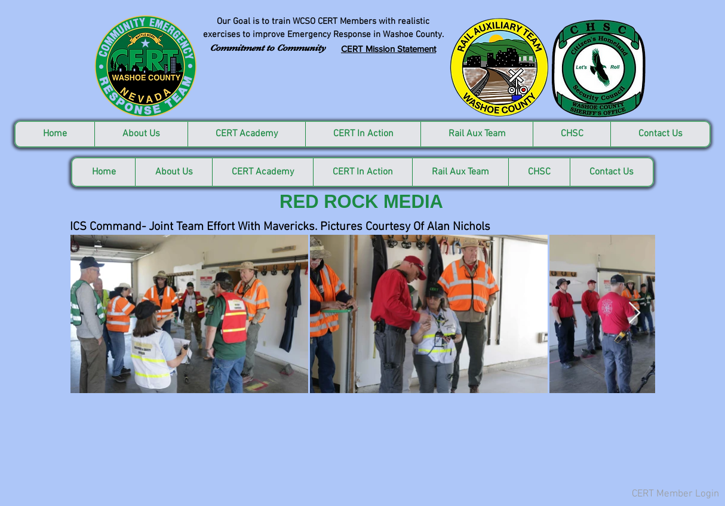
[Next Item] (634, 313)
